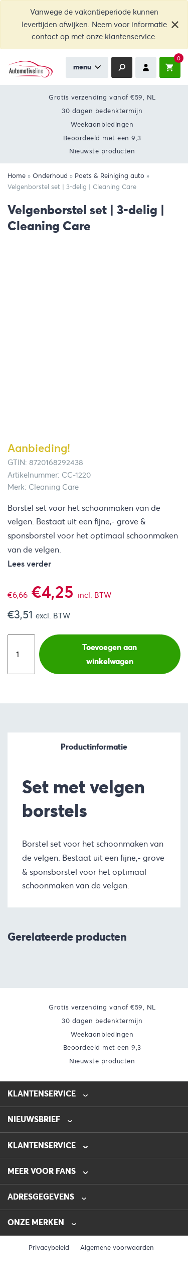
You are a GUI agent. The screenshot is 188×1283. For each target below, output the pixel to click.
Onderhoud (50, 176)
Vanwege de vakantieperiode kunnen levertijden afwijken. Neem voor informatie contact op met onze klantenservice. (94, 24)
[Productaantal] (21, 654)
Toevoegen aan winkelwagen (109, 654)
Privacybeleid (49, 1248)
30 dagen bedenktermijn (102, 111)
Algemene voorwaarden (117, 1248)
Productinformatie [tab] (94, 747)
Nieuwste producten (102, 151)
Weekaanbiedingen (102, 124)
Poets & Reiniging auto (109, 176)
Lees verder (29, 564)
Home (17, 176)
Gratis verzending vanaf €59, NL (102, 97)
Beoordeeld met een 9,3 (102, 138)
